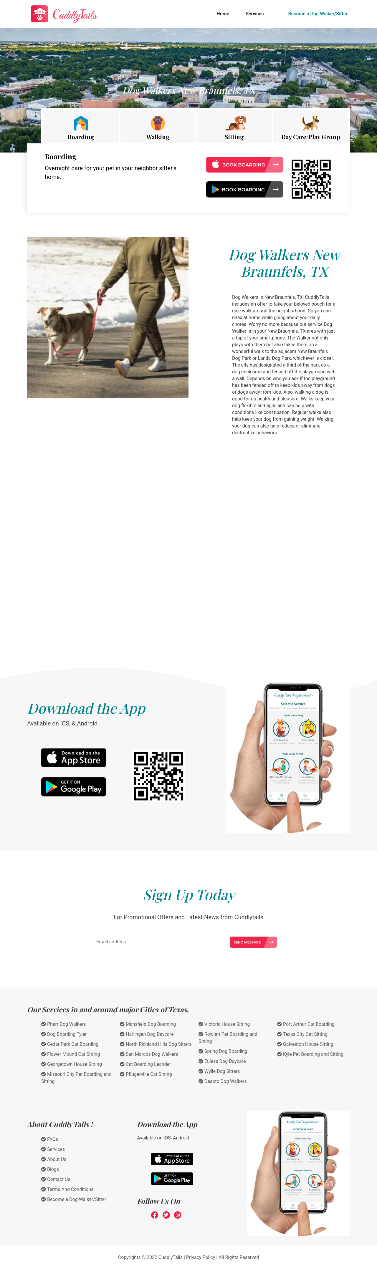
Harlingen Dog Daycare (146, 1034)
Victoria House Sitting (224, 1024)
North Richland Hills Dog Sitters (156, 1044)
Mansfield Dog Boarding (148, 1024)
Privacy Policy (200, 1257)
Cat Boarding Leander (145, 1064)
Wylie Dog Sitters (219, 1071)
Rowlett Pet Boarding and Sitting (228, 1037)
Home (224, 13)
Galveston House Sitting (305, 1044)
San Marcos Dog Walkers (149, 1054)
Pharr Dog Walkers (63, 1024)
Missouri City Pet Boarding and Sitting (76, 1077)
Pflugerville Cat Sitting (146, 1074)
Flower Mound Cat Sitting (70, 1054)
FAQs (49, 1139)
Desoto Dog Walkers (223, 1081)
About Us (53, 1159)
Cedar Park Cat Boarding (69, 1044)
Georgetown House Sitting (71, 1064)
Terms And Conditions (67, 1189)
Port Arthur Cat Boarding (306, 1024)
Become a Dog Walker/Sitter (318, 13)
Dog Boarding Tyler (64, 1034)
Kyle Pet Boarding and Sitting (310, 1054)
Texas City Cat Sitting (302, 1034)
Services (255, 13)
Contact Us (55, 1179)
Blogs (50, 1169)
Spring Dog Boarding (223, 1051)
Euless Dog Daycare (222, 1061)
